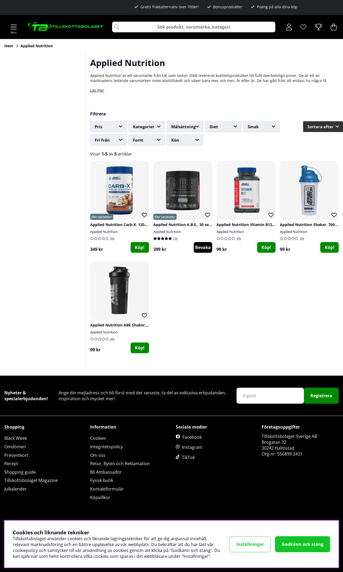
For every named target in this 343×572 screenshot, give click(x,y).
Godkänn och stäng (302, 544)
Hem (8, 45)
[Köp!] (266, 247)
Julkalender (15, 489)
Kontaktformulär (107, 489)
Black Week (15, 438)
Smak (253, 126)
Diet (213, 126)
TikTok (188, 457)
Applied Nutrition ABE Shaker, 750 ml (124, 325)
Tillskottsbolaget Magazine (31, 480)
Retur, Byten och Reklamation (120, 463)
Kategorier (143, 126)
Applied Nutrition (36, 45)
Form (138, 140)
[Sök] (193, 27)
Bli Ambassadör (106, 472)
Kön (175, 140)
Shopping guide (20, 472)
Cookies (98, 438)
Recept (11, 463)
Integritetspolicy (106, 447)
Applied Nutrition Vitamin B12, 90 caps (252, 224)
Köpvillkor (100, 497)
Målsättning (183, 126)
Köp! (139, 247)
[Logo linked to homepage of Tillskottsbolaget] (65, 27)
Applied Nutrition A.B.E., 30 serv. (183, 224)
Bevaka (203, 247)
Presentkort (16, 455)
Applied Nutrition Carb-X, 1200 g (120, 224)
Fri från (102, 140)
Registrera (321, 396)
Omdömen (15, 447)
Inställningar (250, 544)
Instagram (192, 447)
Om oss (97, 455)
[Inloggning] (289, 27)
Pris (98, 126)
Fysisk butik (101, 480)
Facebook (192, 437)
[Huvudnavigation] (13, 27)
